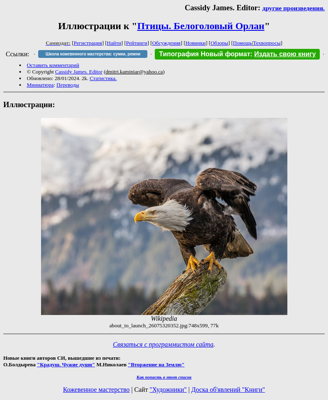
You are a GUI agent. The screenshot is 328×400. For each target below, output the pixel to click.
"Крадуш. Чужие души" (66, 364)
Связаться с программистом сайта (163, 344)
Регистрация (88, 43)
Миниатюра (40, 85)
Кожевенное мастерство (96, 389)
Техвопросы (267, 43)
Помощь (242, 43)
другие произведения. (293, 8)
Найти (114, 43)
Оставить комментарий (53, 65)
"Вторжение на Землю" (156, 364)
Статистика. (103, 78)
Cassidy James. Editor (78, 72)
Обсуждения (166, 43)
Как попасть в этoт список (164, 377)
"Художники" (167, 389)
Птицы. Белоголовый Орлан (200, 26)
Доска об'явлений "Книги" (228, 389)
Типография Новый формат (204, 54)
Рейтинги (136, 43)
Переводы (68, 85)
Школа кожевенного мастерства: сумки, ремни (93, 54)
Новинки (196, 43)
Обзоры (219, 43)
